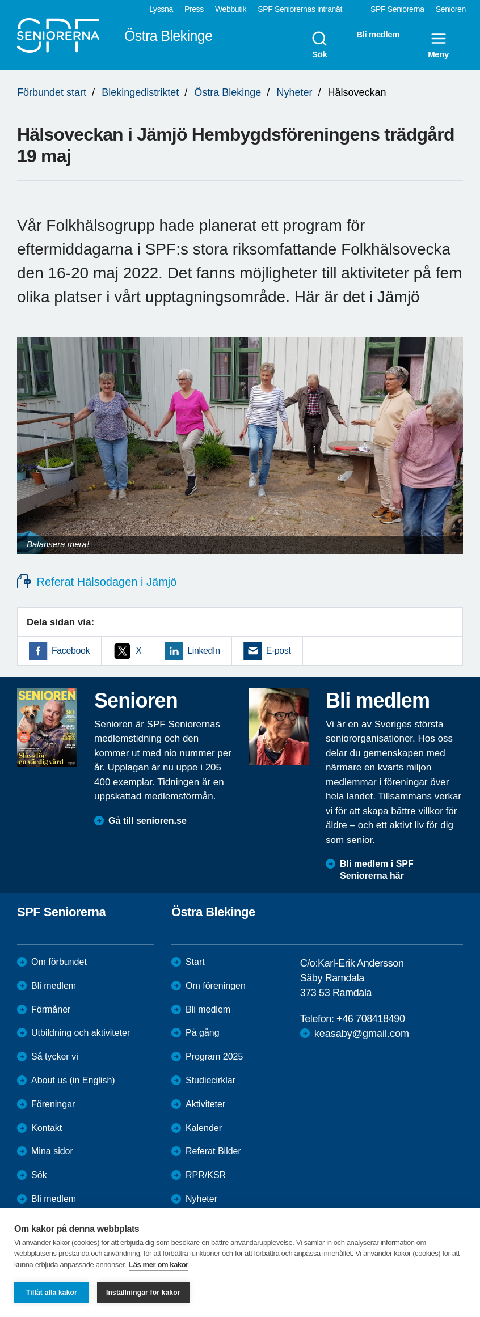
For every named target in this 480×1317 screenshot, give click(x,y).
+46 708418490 (370, 1018)
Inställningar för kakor (143, 1293)
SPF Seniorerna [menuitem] (397, 9)
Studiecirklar (210, 1080)
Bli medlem (53, 985)
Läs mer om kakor (158, 1264)
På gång (203, 1032)
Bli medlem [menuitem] (377, 34)
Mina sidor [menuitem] (52, 1151)
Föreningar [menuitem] (53, 1104)
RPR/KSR (206, 1175)
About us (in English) (73, 1080)
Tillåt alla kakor (51, 1293)
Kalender (204, 1128)
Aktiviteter (205, 1104)
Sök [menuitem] (319, 44)
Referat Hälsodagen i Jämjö (104, 581)
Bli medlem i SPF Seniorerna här (377, 869)
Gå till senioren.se (147, 820)
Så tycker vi (54, 1056)
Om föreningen (216, 985)
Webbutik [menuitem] (230, 9)
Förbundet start (51, 92)
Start (195, 962)
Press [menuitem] (194, 9)
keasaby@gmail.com (361, 1033)
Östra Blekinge (227, 92)
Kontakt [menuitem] (46, 1128)
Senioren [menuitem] (451, 9)
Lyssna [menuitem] (161, 9)
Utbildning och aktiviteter (80, 1032)
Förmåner (50, 1009)
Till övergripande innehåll (0, 0)
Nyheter (294, 92)
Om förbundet (59, 962)
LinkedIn (203, 650)
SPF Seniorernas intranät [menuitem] (300, 9)
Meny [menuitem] (438, 44)
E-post (278, 650)
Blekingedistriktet (140, 92)
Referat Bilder (213, 1151)
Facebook (71, 650)
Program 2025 (214, 1056)
